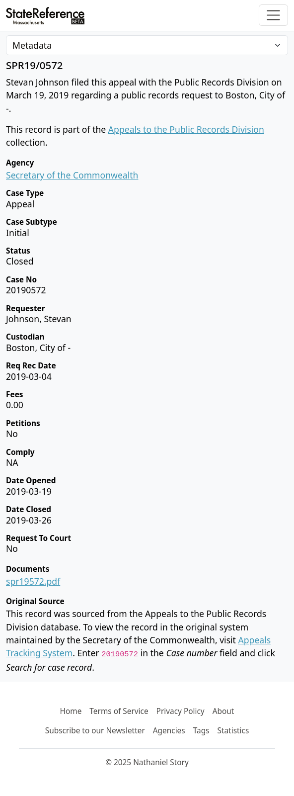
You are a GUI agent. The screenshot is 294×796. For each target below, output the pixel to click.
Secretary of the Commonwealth (72, 175)
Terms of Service (118, 711)
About (223, 711)
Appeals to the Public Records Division (186, 129)
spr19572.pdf (33, 581)
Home (71, 711)
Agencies (169, 730)
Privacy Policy (180, 711)
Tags (201, 730)
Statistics (233, 730)
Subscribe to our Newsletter (95, 730)
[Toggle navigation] (273, 15)
